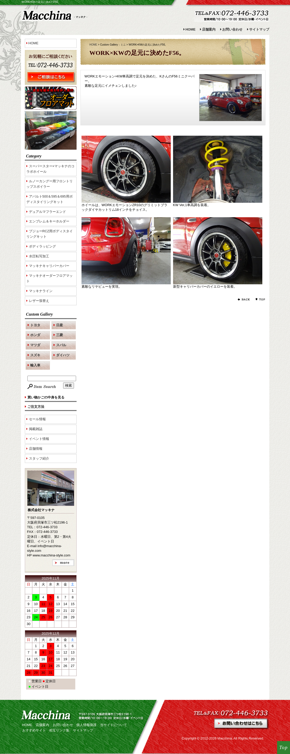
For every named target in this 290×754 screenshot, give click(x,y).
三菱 (59, 335)
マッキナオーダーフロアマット (49, 278)
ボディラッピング (42, 246)
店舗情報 (35, 449)
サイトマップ (259, 29)
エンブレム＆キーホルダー (49, 221)
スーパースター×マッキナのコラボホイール (50, 168)
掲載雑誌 (35, 429)
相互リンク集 (59, 730)
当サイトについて (113, 725)
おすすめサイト (34, 730)
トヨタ (35, 325)
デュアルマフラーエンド (47, 212)
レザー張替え (39, 301)
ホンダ (35, 335)
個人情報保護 (86, 725)
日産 (59, 325)
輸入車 (35, 365)
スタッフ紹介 (39, 458)
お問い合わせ (232, 29)
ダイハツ (63, 355)
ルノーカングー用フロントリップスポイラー (49, 184)
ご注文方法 (35, 407)
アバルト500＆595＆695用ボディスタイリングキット (49, 199)
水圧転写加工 (39, 256)
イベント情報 (39, 439)
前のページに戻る (243, 299)
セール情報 (37, 419)
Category (34, 156)
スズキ (35, 355)
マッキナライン (41, 291)
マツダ (35, 345)
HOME (190, 29)
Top (283, 747)
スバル (61, 345)
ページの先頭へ (258, 299)
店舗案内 (208, 29)
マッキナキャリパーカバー (49, 266)
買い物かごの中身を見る (45, 397)
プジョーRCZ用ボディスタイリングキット (49, 233)
